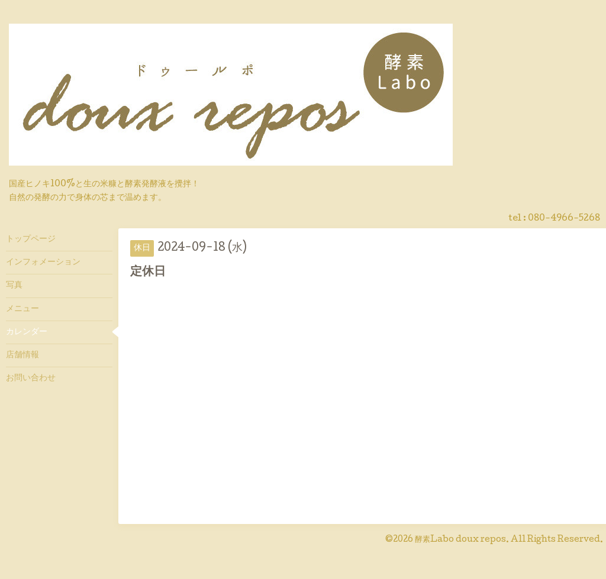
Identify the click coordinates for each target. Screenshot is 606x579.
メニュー (22, 309)
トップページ (31, 239)
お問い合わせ (31, 378)
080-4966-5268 (564, 219)
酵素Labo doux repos (460, 540)
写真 (14, 285)
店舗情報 (22, 355)
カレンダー (26, 332)
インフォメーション (43, 262)
